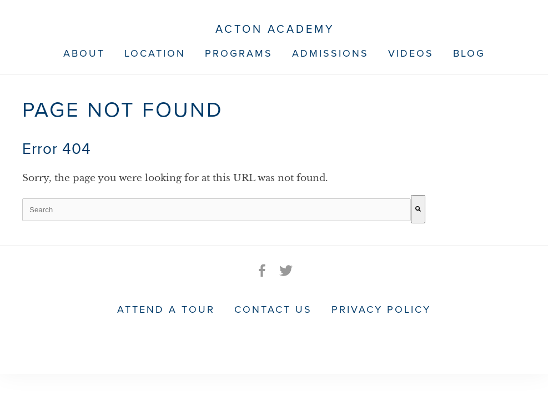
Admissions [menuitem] (330, 53)
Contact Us (273, 309)
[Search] (418, 209)
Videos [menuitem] (411, 53)
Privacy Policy (381, 309)
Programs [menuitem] (239, 53)
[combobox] (216, 209)
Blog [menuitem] (469, 53)
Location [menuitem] (154, 53)
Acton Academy (275, 29)
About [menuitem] (84, 53)
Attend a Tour (166, 309)
